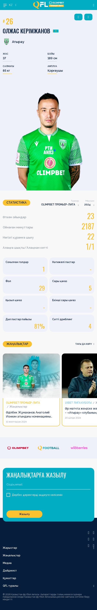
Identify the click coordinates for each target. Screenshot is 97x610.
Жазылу (24, 514)
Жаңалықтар (11, 555)
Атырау (13, 41)
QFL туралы (10, 585)
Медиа (7, 563)
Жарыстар (10, 547)
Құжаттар (9, 578)
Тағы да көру (84, 344)
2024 (87, 204)
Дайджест (10, 570)
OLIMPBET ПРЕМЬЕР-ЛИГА (58, 204)
